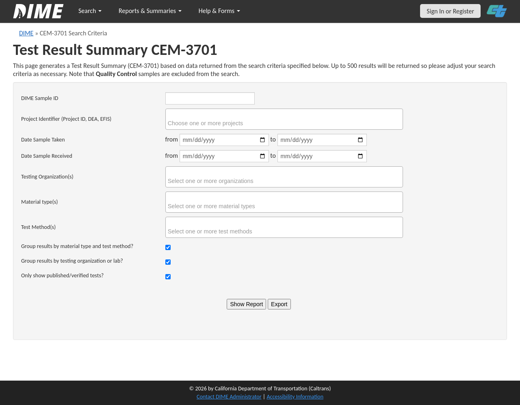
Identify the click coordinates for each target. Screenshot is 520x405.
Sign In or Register (450, 11)
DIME (26, 33)
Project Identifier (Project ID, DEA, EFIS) (66, 118)
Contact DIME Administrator (229, 396)
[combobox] (284, 119)
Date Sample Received (46, 155)
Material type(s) (39, 201)
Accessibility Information (294, 396)
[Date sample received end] (322, 156)
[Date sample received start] (224, 156)
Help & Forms (219, 11)
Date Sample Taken (43, 139)
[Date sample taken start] (224, 140)
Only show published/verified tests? (62, 275)
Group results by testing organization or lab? (72, 260)
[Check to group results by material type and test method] (168, 247)
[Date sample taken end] (322, 140)
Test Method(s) (38, 227)
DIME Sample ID (39, 98)
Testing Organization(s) (47, 176)
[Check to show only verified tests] (168, 276)
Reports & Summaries (150, 11)
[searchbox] (285, 123)
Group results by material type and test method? (77, 246)
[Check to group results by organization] (168, 262)
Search (90, 11)
